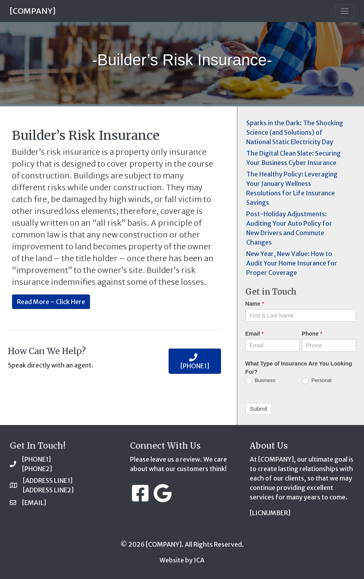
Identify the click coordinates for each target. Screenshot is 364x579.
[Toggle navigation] (345, 11)
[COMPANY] (32, 11)
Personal (317, 380)
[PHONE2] (37, 469)
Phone (312, 333)
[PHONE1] (36, 459)
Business (260, 380)
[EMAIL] (34, 503)
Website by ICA (182, 560)
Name (254, 304)
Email (254, 333)
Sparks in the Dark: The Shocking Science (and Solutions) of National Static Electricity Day (294, 132)
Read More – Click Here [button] (51, 302)
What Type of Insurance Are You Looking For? (298, 367)
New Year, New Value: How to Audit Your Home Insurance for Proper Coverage (291, 263)
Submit (258, 409)
